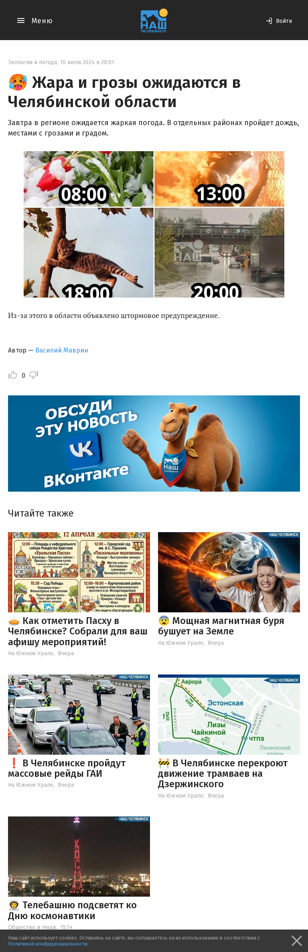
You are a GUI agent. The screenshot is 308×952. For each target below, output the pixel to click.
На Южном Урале (30, 653)
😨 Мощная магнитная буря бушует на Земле (221, 626)
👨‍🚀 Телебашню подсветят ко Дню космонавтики (72, 910)
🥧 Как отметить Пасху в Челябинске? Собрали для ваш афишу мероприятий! (78, 631)
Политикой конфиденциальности (47, 944)
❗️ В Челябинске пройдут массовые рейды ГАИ (67, 768)
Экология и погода (32, 62)
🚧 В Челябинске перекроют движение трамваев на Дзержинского (223, 774)
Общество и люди (32, 927)
